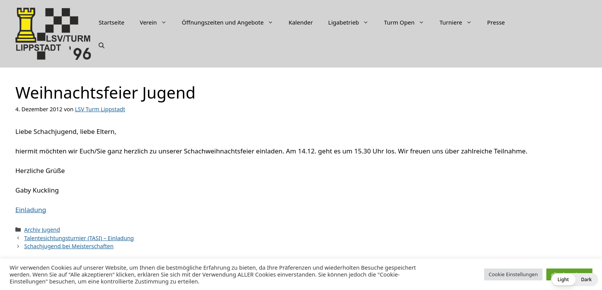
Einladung (30, 209)
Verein (157, 22)
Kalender (301, 22)
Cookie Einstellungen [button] (513, 274)
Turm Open (408, 22)
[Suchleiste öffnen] (101, 45)
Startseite (111, 22)
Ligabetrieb (352, 22)
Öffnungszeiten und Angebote (231, 22)
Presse (496, 22)
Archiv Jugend (42, 229)
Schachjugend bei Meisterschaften (69, 246)
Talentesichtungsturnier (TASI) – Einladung (79, 238)
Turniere (460, 22)
